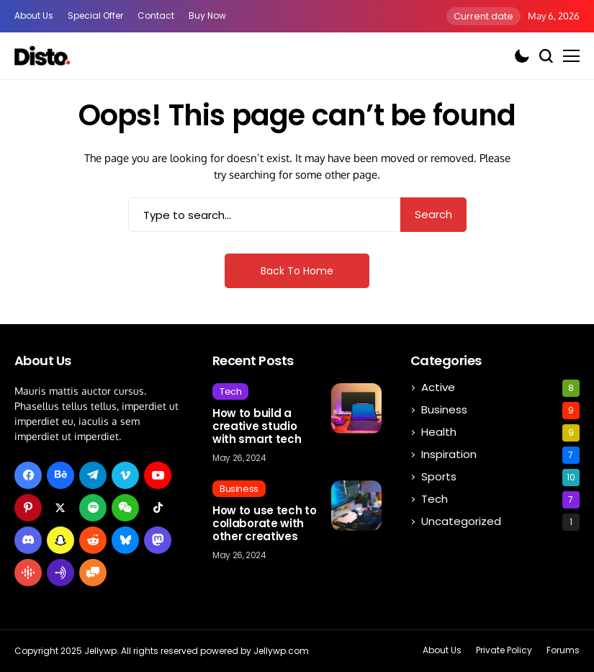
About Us (33, 16)
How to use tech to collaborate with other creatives (264, 523)
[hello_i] (93, 572)
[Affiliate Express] (43, 55)
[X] (60, 507)
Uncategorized (500, 522)
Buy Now (207, 16)
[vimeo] (125, 475)
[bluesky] (125, 540)
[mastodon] (157, 540)
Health (500, 433)
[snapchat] (60, 540)
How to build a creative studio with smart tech (257, 426)
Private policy (504, 650)
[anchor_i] (60, 572)
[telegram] (93, 475)
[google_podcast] (28, 572)
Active (500, 388)
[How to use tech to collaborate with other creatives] (356, 505)
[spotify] (93, 507)
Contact (156, 16)
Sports (500, 477)
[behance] (60, 475)
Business (500, 410)
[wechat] (125, 507)
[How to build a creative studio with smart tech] (356, 408)
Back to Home (297, 271)
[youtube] (157, 475)
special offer (95, 16)
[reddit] (93, 540)
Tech (500, 500)
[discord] (28, 540)
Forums (563, 650)
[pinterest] (28, 507)
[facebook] (28, 475)
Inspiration (500, 455)
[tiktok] (157, 507)
